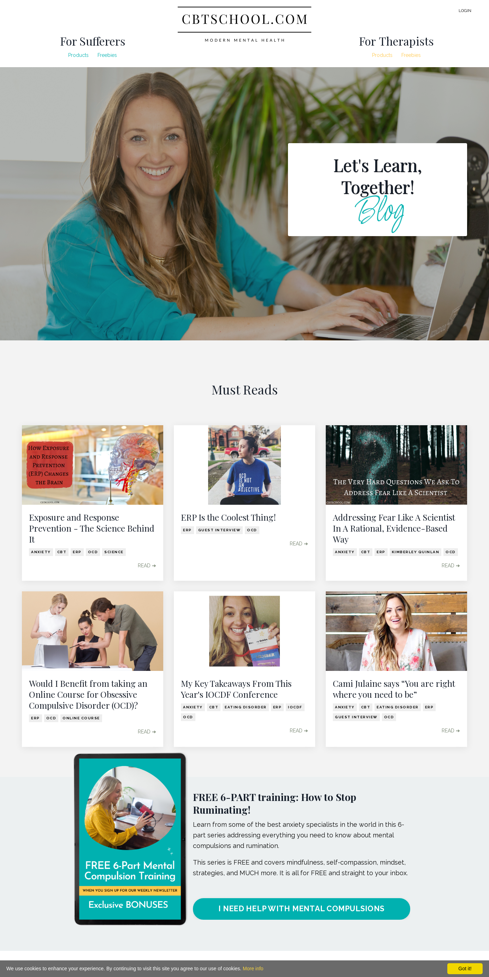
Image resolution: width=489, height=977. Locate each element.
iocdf (295, 707)
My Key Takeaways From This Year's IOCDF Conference (236, 689)
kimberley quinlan (416, 552)
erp (77, 552)
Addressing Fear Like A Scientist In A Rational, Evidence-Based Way (394, 528)
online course (81, 718)
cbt (62, 552)
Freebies (107, 55)
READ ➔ (147, 565)
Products (78, 55)
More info (253, 968)
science (114, 552)
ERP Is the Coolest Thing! (228, 517)
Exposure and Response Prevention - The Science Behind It (91, 528)
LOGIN (465, 10)
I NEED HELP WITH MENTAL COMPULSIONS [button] (301, 909)
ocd (93, 552)
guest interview (219, 530)
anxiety (41, 552)
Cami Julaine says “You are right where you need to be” (394, 689)
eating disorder (246, 707)
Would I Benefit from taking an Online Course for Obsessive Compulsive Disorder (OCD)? (88, 694)
